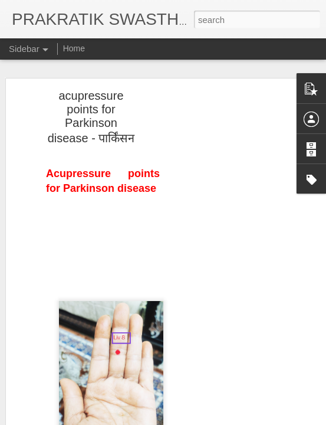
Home (74, 48)
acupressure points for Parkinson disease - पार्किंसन (91, 114)
